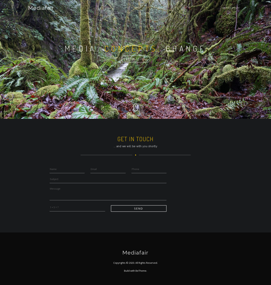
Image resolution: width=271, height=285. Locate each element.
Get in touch (135, 59)
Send (138, 208)
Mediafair (41, 8)
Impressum (231, 8)
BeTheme (141, 270)
